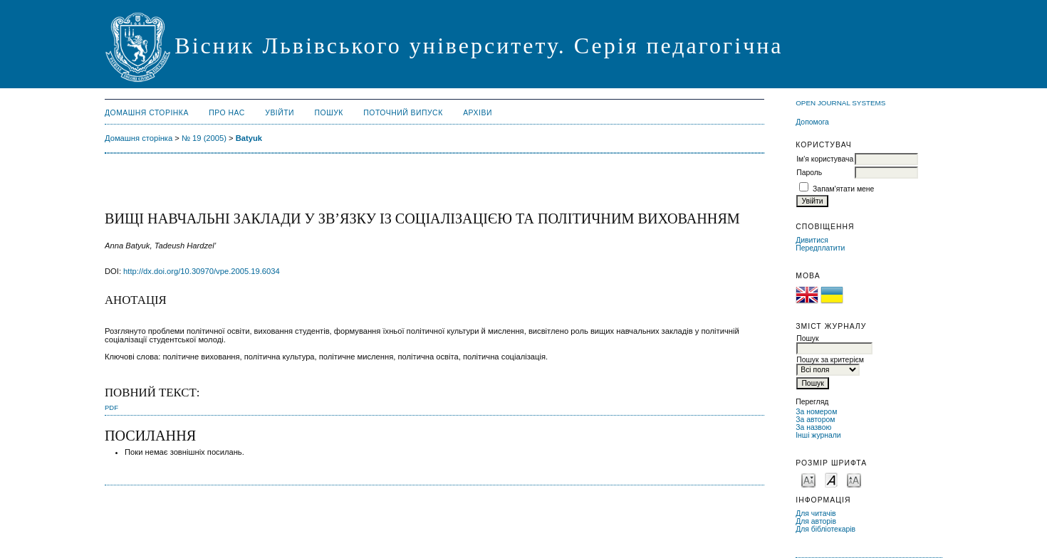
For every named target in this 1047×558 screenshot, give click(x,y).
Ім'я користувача (824, 159)
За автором (815, 419)
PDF (111, 407)
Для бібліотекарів (825, 529)
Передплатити (820, 248)
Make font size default (831, 479)
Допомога (812, 122)
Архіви (477, 113)
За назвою (813, 427)
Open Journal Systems (840, 103)
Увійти (279, 113)
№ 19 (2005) (204, 138)
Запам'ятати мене (843, 189)
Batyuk (249, 138)
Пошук (329, 113)
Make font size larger (854, 479)
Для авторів (816, 521)
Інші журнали (818, 435)
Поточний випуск (402, 113)
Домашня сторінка (147, 113)
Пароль (809, 173)
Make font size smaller (808, 479)
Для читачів (815, 513)
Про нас (227, 113)
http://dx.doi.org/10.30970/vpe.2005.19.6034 (201, 271)
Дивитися (812, 240)
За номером (816, 412)
